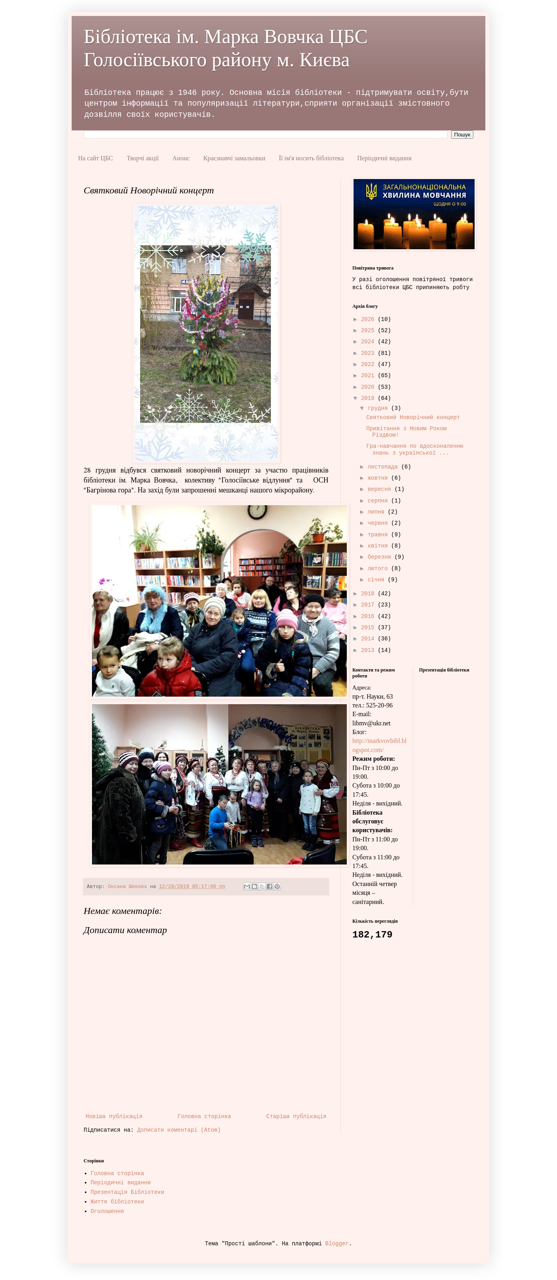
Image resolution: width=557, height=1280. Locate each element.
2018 (369, 594)
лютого (379, 568)
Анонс (181, 158)
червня (379, 523)
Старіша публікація (296, 1116)
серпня (379, 501)
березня (380, 557)
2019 (369, 398)
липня (377, 512)
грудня (379, 408)
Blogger (337, 1244)
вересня (380, 489)
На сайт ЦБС (95, 158)
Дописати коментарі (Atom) (179, 1130)
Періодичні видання (384, 158)
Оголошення (107, 1211)
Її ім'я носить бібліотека (311, 158)
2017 (369, 605)
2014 (369, 639)
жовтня (379, 478)
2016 (369, 616)
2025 (369, 330)
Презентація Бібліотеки (127, 1192)
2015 (369, 627)
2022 (369, 364)
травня (379, 535)
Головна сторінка (204, 1116)
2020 (369, 387)
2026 (369, 319)
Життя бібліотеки (117, 1202)
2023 (369, 353)
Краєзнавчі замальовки (234, 158)
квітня (379, 546)
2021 (369, 375)
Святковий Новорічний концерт (413, 417)
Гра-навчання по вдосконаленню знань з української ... (414, 449)
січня (377, 580)
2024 (369, 342)
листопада (384, 467)
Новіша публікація (114, 1116)
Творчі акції (143, 158)
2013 (369, 650)
